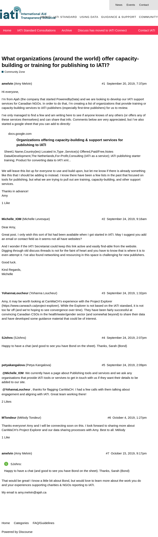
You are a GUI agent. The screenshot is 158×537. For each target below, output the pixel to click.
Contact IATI (146, 30)
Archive (67, 30)
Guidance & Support (118, 16)
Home (7, 30)
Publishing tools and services (89, 373)
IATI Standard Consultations (36, 30)
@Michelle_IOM (13, 373)
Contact (144, 4)
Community (148, 16)
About (45, 16)
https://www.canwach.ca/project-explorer (30, 305)
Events (131, 4)
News (118, 4)
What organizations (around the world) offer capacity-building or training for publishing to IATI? (70, 61)
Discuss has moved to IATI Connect (102, 30)
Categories (21, 523)
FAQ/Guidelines (43, 523)
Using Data (89, 16)
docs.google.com (19, 133)
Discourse (26, 532)
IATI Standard (65, 16)
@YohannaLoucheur (16, 389)
